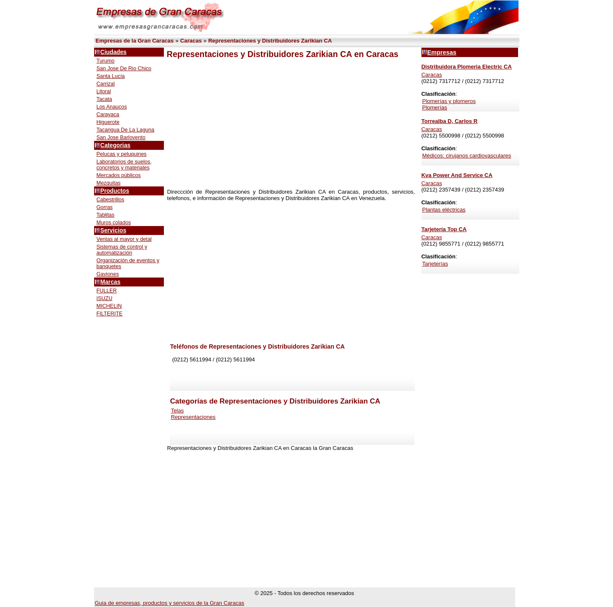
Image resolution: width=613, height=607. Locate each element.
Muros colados (114, 223)
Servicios (113, 230)
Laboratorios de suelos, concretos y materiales (124, 165)
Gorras (105, 207)
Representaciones (193, 417)
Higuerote (108, 122)
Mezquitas (109, 183)
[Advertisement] (291, 123)
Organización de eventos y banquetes (128, 263)
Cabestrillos (110, 200)
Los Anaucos (112, 107)
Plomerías (434, 107)
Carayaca (108, 114)
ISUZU (104, 298)
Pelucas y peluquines (122, 154)
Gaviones (108, 274)
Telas (177, 410)
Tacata (104, 99)
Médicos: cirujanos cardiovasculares (466, 155)
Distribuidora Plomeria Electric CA (466, 66)
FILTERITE (110, 314)
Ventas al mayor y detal (124, 239)
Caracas (431, 75)
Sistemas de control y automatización (122, 250)
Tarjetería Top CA (444, 229)
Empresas (441, 52)
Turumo (106, 61)
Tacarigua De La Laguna (126, 130)
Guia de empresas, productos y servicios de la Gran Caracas (169, 603)
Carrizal (106, 84)
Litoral (104, 91)
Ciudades (113, 52)
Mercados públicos (119, 175)
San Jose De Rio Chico (124, 69)
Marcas (110, 282)
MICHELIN (109, 306)
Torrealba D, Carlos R (449, 121)
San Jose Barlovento (121, 137)
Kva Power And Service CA (457, 175)
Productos (114, 191)
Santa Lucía (111, 76)
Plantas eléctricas (444, 209)
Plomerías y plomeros (449, 101)
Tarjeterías (435, 264)
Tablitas (106, 215)
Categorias (115, 145)
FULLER (107, 291)
